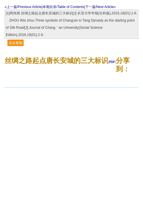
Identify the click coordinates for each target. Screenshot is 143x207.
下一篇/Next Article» (100, 7)
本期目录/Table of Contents (63, 7)
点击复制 (15, 43)
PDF (112, 62)
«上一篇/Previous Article (23, 7)
